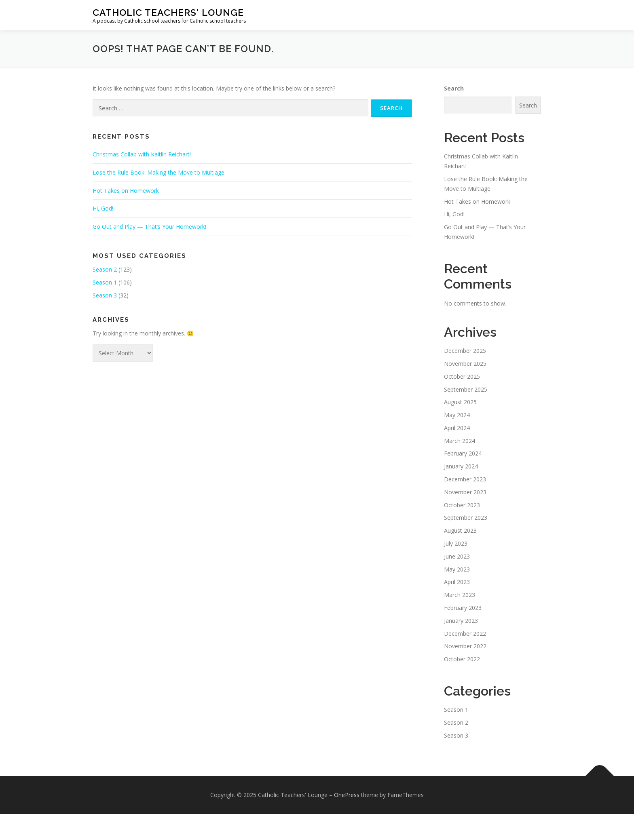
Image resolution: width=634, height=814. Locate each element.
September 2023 (465, 517)
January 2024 (461, 466)
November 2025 (465, 363)
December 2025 (465, 350)
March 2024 (459, 441)
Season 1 (105, 282)
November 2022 (465, 646)
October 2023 (462, 505)
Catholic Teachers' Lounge (168, 12)
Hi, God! (103, 208)
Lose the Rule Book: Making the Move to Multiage (158, 172)
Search (454, 88)
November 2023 (465, 492)
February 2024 (463, 453)
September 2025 (465, 389)
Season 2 (105, 269)
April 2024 (457, 428)
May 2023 (457, 569)
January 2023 (461, 620)
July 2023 (455, 543)
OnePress (346, 795)
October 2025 (462, 376)
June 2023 (457, 556)
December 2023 (465, 479)
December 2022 (465, 633)
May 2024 (457, 415)
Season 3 (105, 295)
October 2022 (462, 659)
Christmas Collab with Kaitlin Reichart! (142, 154)
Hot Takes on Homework (126, 190)
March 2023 (459, 595)
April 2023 (457, 582)
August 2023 (460, 530)
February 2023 (463, 608)
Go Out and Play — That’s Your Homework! (149, 226)
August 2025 (460, 402)
